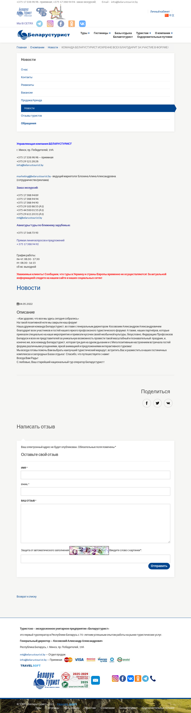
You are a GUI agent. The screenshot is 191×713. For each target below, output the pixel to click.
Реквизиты (27, 85)
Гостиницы (101, 33)
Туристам (142, 33)
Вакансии (27, 92)
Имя (24, 467)
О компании (162, 33)
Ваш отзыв (28, 500)
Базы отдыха (123, 33)
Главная (22, 47)
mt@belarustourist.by (29, 217)
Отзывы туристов (31, 115)
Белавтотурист (123, 36)
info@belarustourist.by (124, 2)
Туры (83, 33)
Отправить (159, 566)
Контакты (26, 77)
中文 (169, 15)
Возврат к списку (27, 596)
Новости (53, 47)
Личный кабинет (160, 11)
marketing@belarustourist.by (34, 176)
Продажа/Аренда (31, 100)
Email (25, 484)
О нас (24, 69)
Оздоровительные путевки (154, 36)
